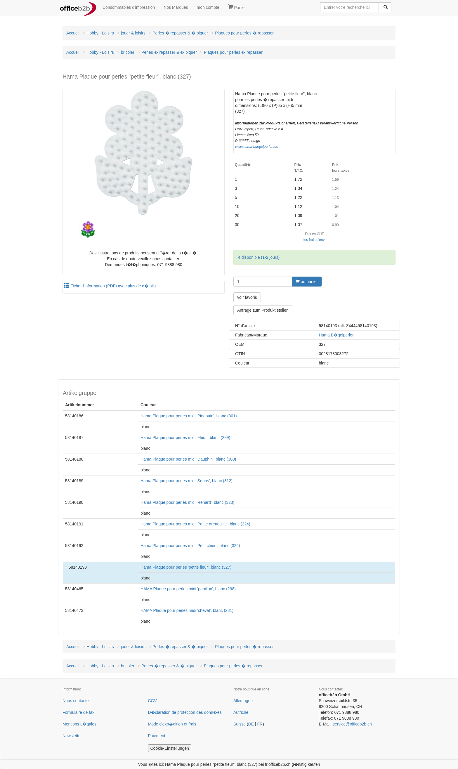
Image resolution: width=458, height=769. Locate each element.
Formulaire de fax (78, 712)
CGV (152, 700)
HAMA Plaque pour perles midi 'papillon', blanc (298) (188, 588)
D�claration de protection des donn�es (185, 712)
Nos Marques (176, 7)
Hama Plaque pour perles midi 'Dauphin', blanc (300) (188, 459)
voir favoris (247, 297)
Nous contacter (76, 700)
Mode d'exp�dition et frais (172, 724)
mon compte (208, 7)
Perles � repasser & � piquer (180, 33)
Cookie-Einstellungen (169, 748)
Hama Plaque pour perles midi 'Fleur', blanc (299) (185, 437)
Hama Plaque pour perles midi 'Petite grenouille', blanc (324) (195, 524)
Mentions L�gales (79, 724)
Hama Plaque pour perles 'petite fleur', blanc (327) (185, 567)
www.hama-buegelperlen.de (256, 147)
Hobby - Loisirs (100, 33)
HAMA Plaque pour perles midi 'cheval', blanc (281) (186, 610)
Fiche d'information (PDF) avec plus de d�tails (110, 286)
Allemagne (243, 700)
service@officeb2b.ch (352, 724)
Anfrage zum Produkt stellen (263, 310)
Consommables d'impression (129, 7)
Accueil (72, 33)
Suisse (239, 724)
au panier (307, 281)
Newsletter (72, 735)
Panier (237, 7)
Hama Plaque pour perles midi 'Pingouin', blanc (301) (188, 416)
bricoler (127, 52)
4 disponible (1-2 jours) (259, 257)
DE (251, 724)
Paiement (156, 735)
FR (260, 724)
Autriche (240, 712)
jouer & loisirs (133, 33)
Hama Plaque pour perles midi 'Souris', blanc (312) (186, 480)
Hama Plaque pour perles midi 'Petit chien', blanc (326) (190, 545)
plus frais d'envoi (314, 240)
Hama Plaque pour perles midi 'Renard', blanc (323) (187, 502)
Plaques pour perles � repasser (244, 33)
